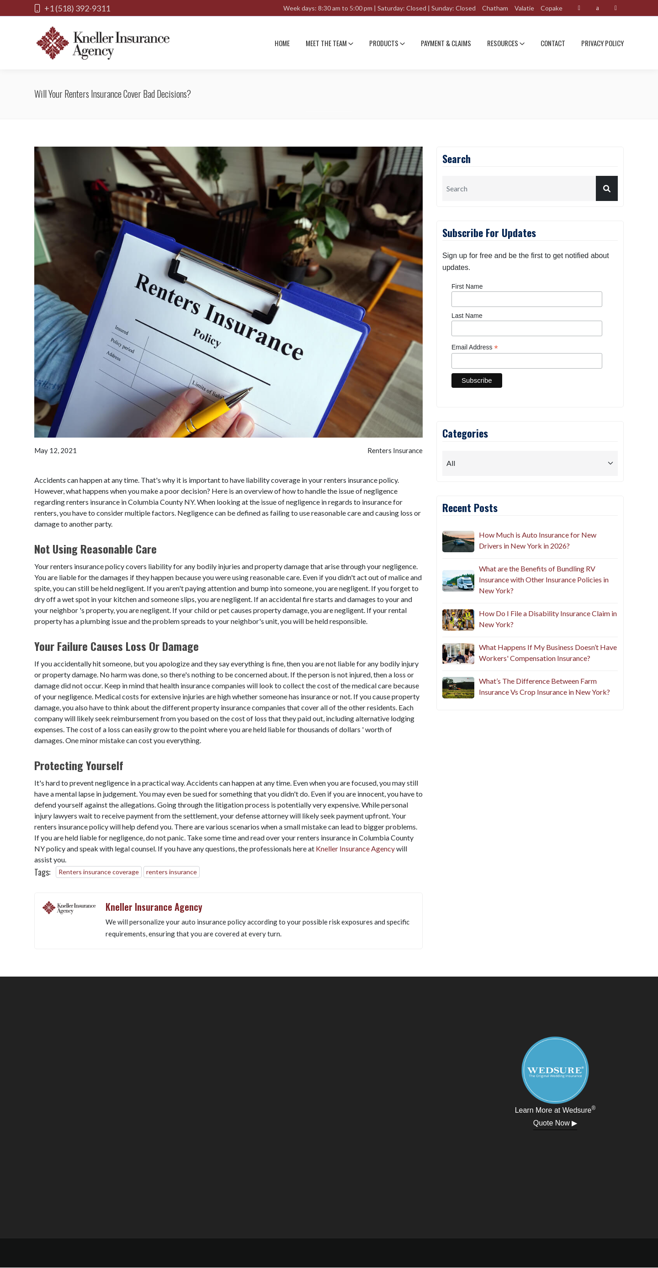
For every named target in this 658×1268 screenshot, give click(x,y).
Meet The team (329, 43)
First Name (467, 286)
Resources (506, 43)
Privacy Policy (602, 43)
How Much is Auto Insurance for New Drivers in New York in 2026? (537, 540)
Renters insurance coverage (98, 872)
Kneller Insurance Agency (355, 848)
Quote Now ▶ (555, 1123)
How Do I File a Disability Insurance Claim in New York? (548, 619)
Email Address (474, 347)
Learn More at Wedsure (555, 1109)
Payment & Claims (446, 43)
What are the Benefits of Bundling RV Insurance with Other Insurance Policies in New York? (544, 579)
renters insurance (171, 872)
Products (387, 43)
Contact (553, 43)
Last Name (467, 315)
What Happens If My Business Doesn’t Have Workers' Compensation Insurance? (548, 652)
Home (282, 43)
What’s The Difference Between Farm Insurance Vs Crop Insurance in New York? (544, 686)
